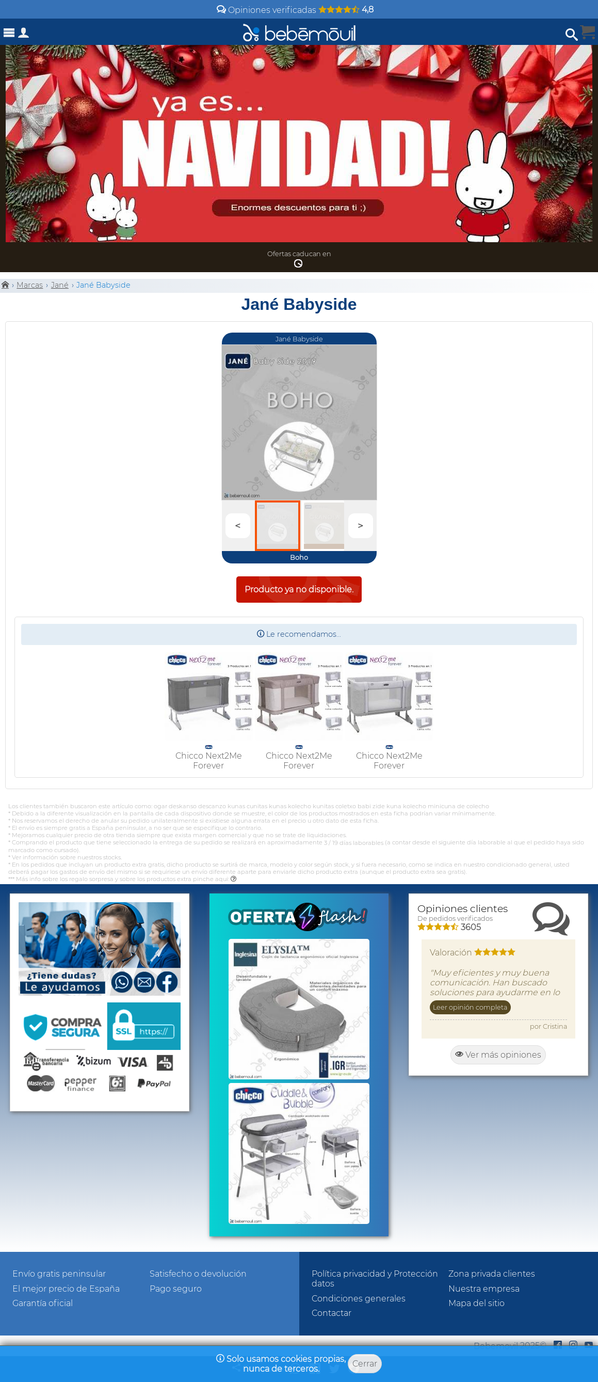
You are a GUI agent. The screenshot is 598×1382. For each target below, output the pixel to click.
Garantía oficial (42, 1303)
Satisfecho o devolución (198, 1274)
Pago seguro (176, 1289)
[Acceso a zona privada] (24, 35)
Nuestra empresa (484, 1289)
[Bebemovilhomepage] (299, 32)
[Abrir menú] (9, 33)
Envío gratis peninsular (59, 1274)
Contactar (331, 1313)
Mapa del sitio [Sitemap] (476, 1303)
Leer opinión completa (470, 1007)
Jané (60, 285)
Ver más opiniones (498, 1055)
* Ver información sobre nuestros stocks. (65, 857)
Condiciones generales (359, 1299)
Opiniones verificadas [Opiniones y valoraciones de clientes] (295, 10)
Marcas (30, 285)
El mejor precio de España (66, 1289)
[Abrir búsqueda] (571, 35)
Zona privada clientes (491, 1274)
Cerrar (364, 1364)
